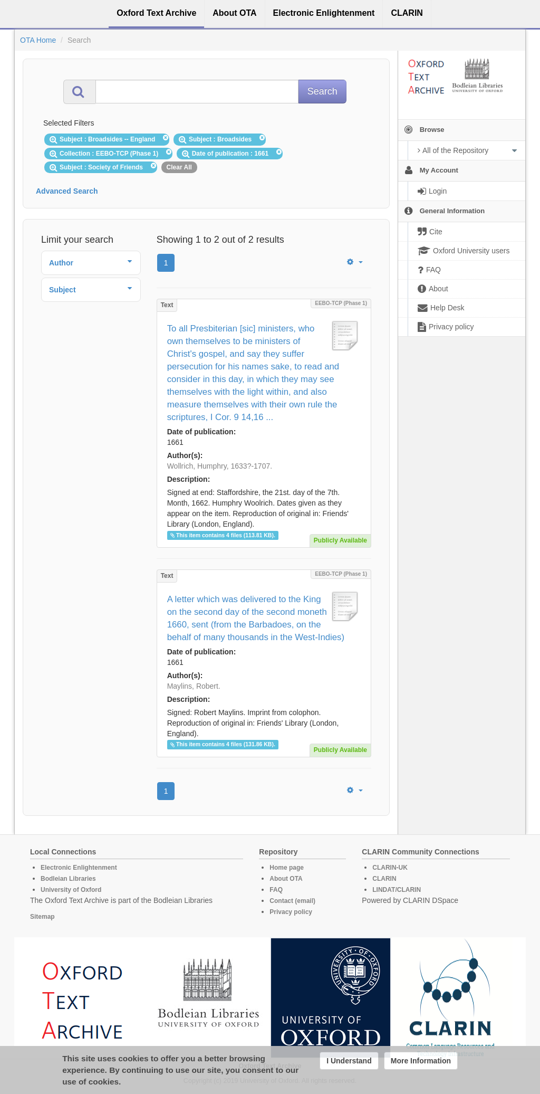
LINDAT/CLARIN (396, 889)
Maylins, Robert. (193, 686)
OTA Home (38, 40)
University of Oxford (71, 889)
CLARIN (384, 878)
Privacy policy (290, 912)
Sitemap (42, 916)
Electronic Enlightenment (79, 867)
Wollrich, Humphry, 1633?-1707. (219, 466)
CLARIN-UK (390, 867)
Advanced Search (67, 191)
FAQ (276, 889)
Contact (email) (292, 901)
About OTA (285, 878)
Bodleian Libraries (68, 878)
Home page (286, 867)
